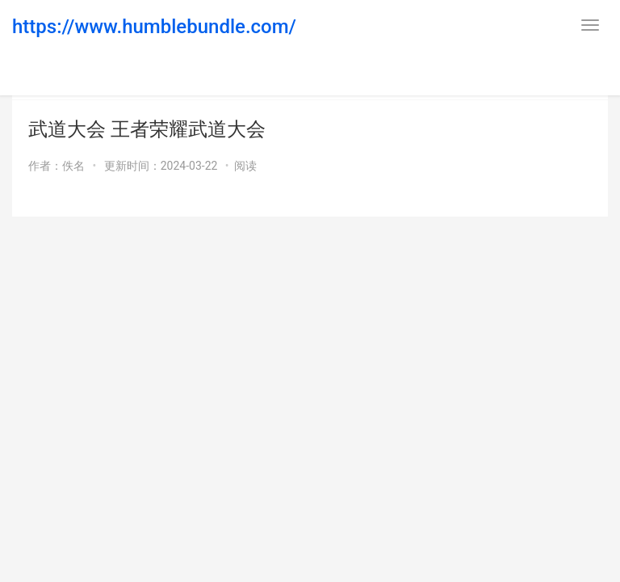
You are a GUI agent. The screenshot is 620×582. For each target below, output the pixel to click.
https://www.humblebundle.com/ (154, 26)
